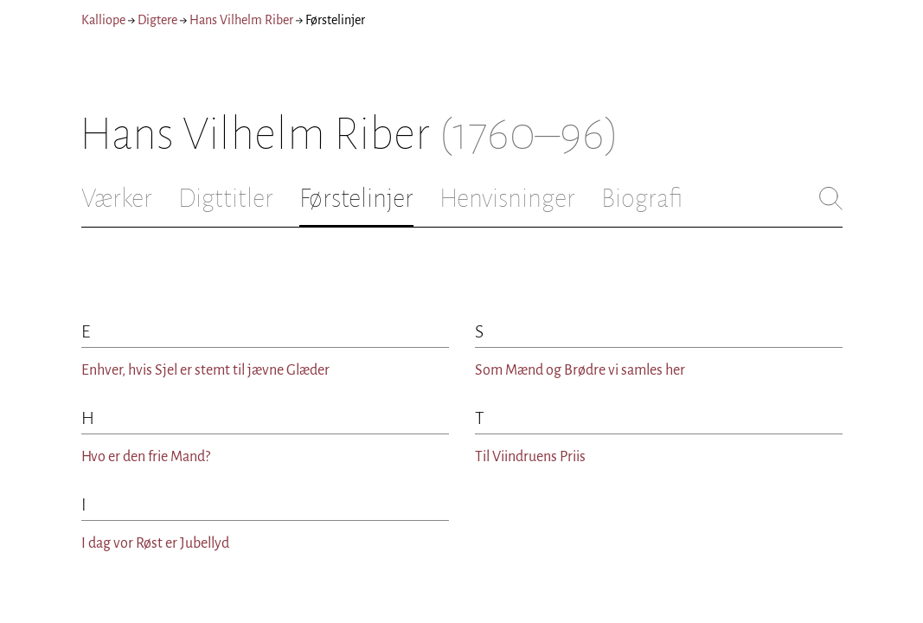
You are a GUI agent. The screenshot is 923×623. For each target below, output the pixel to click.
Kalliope (103, 20)
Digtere (157, 20)
